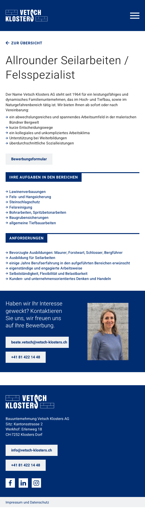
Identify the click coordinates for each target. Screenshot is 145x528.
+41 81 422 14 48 (25, 357)
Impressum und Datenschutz (27, 502)
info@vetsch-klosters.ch (31, 450)
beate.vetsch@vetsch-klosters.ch (39, 342)
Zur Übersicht (26, 43)
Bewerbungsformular (29, 159)
